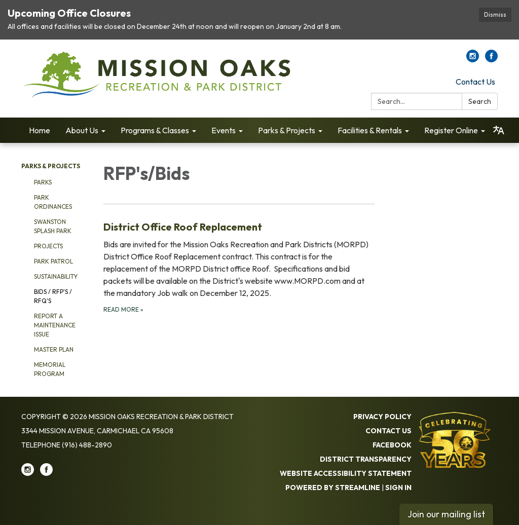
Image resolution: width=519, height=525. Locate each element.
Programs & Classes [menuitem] (155, 130)
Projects (48, 246)
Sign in (398, 487)
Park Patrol (53, 261)
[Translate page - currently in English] (499, 130)
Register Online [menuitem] (451, 130)
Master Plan (53, 349)
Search (479, 101)
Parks (43, 182)
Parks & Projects (50, 166)
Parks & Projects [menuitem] (286, 130)
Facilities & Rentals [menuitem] (370, 130)
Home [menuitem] (39, 130)
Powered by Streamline (332, 487)
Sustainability (56, 276)
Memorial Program (49, 369)
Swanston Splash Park (52, 226)
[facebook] (491, 59)
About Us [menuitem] (81, 130)
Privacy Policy (382, 416)
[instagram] (472, 59)
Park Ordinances (53, 202)
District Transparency (366, 459)
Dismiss (495, 14)
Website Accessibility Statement (346, 473)
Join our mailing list (446, 514)
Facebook (392, 444)
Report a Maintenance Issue (55, 325)
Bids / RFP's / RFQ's (53, 296)
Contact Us (475, 82)
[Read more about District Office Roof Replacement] (239, 267)
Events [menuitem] (223, 130)
